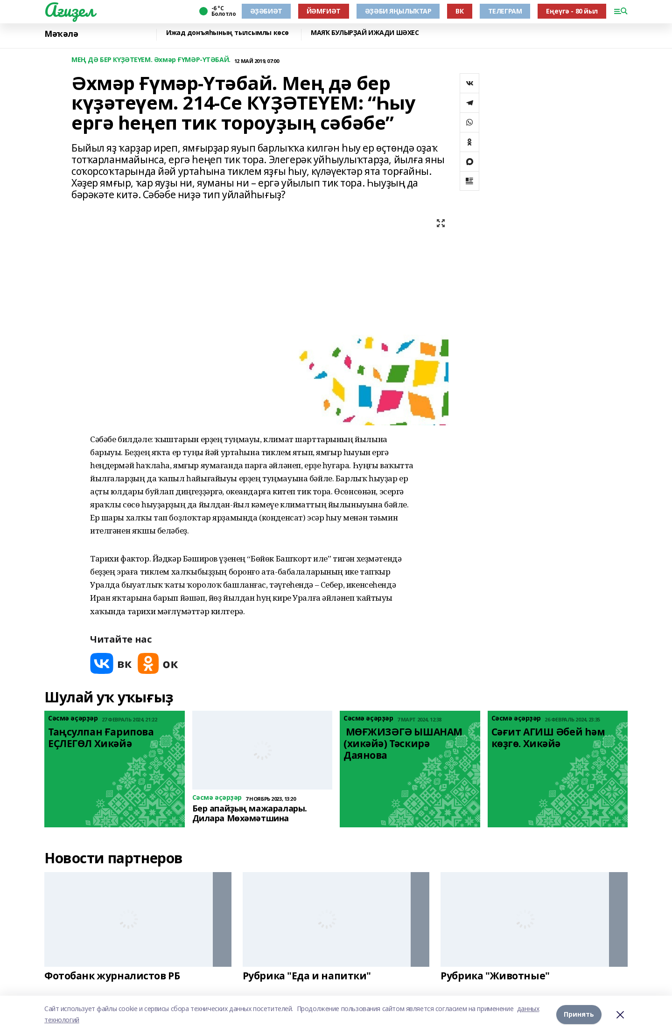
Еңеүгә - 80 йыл (572, 11)
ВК (459, 11)
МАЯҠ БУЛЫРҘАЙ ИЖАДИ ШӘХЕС (365, 33)
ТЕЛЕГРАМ (505, 11)
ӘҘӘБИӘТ (266, 11)
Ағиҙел (69, 9)
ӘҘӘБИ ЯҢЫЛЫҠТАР (398, 11)
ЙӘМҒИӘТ (324, 11)
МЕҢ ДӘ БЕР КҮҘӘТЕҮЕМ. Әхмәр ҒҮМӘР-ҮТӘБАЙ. (151, 60)
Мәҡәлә (61, 34)
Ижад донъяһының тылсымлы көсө (227, 33)
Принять (579, 1014)
